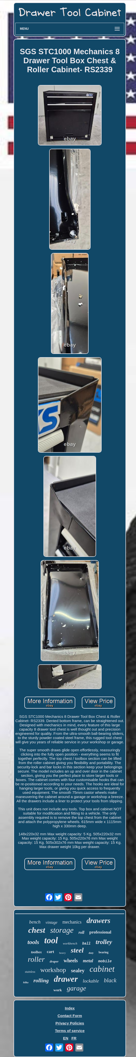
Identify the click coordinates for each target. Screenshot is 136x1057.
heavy (62, 952)
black (110, 980)
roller (36, 959)
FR (74, 1038)
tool (51, 940)
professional (100, 932)
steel (77, 950)
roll (81, 932)
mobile (105, 961)
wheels (70, 960)
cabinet (102, 969)
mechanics (72, 922)
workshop (53, 970)
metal (88, 960)
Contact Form (69, 1016)
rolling (41, 980)
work (57, 990)
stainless (30, 972)
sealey (78, 971)
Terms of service (70, 1031)
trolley (104, 942)
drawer (66, 979)
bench (34, 922)
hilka (25, 982)
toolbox (36, 952)
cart (50, 951)
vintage (51, 922)
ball (86, 944)
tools (33, 942)
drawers (98, 921)
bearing (103, 952)
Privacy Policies (69, 1023)
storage (62, 930)
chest (36, 930)
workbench (70, 943)
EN (65, 1038)
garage (76, 988)
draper (54, 961)
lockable (91, 981)
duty (91, 952)
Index (70, 1008)
